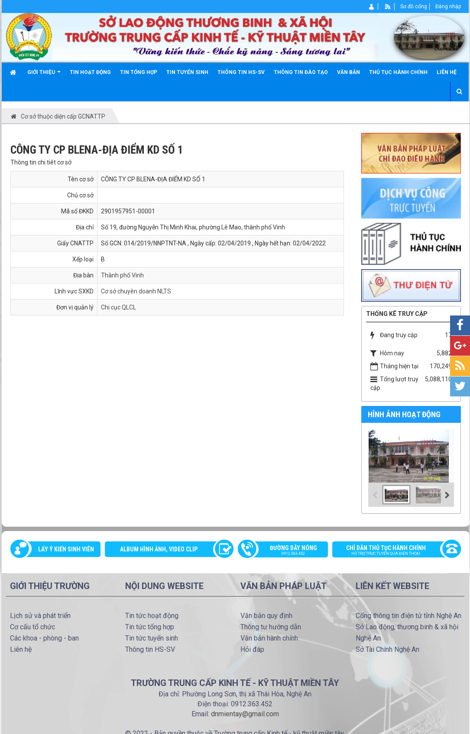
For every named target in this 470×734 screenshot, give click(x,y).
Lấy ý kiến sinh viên (66, 549)
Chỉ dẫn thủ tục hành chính (392, 550)
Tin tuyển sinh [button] (187, 72)
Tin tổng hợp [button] (138, 72)
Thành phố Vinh (122, 275)
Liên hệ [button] (447, 72)
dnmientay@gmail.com (245, 714)
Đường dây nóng (287, 550)
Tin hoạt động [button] (90, 72)
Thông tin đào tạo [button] (301, 72)
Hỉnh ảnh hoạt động (404, 414)
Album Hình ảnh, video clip (159, 549)
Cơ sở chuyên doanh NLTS (136, 291)
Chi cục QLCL (118, 307)
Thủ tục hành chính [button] (398, 72)
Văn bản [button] (348, 72)
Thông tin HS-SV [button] (241, 72)
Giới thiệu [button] (44, 75)
